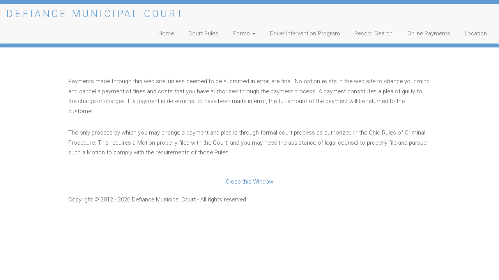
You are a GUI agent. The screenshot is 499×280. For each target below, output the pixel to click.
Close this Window (249, 181)
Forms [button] (244, 33)
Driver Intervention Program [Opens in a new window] (305, 33)
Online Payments (428, 33)
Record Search (373, 33)
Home (166, 33)
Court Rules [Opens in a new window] (203, 33)
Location (476, 33)
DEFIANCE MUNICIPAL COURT (95, 13)
